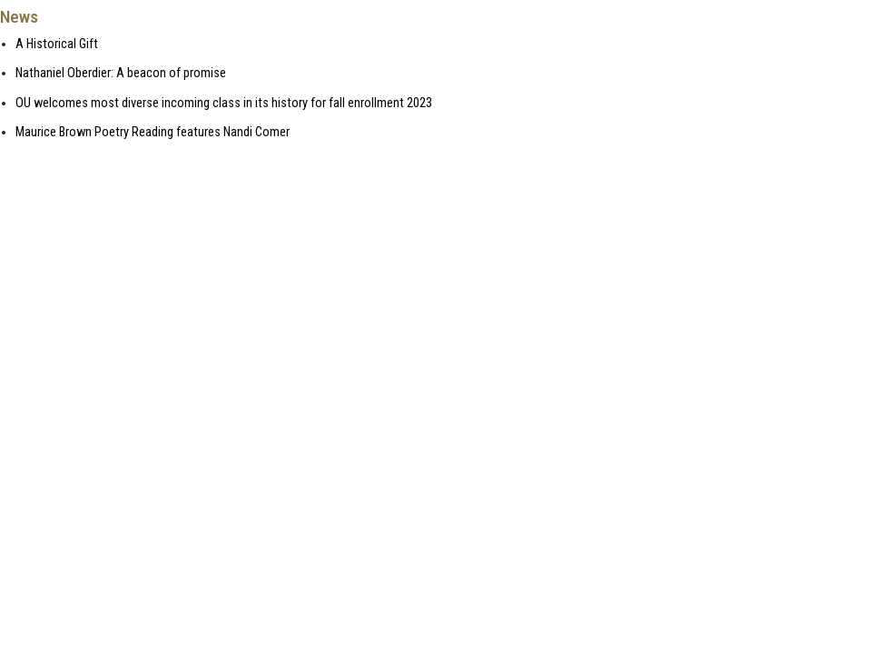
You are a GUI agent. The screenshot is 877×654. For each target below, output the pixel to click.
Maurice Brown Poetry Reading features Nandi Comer (152, 132)
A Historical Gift (56, 44)
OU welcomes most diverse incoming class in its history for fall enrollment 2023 (223, 103)
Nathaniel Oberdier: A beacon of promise (120, 73)
